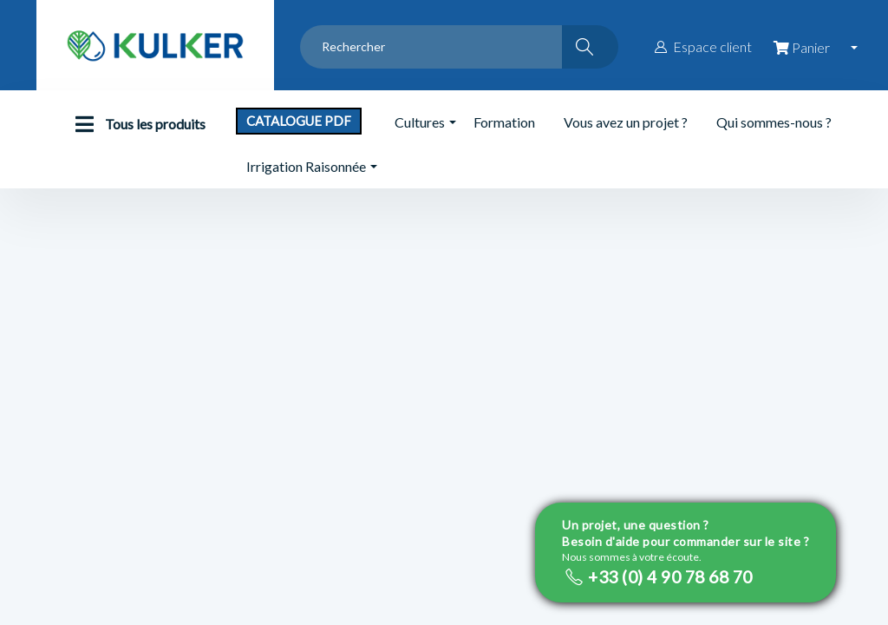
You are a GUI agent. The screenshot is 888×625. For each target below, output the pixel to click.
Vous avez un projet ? (626, 122)
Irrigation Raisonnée (306, 166)
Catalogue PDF (298, 120)
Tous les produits (136, 124)
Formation (504, 122)
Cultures (420, 122)
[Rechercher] (590, 47)
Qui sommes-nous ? (774, 122)
